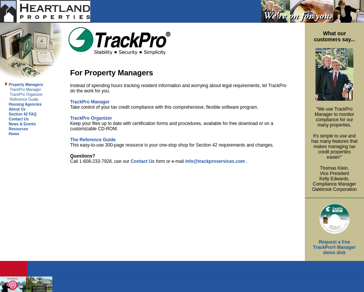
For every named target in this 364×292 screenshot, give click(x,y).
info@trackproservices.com (215, 161)
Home (14, 134)
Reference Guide (24, 99)
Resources (18, 129)
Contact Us (19, 119)
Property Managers (26, 85)
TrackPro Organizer (26, 94)
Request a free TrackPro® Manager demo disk (334, 247)
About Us (17, 109)
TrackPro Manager (25, 89)
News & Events (22, 124)
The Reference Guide (93, 139)
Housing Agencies (25, 104)
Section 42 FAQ (22, 114)
